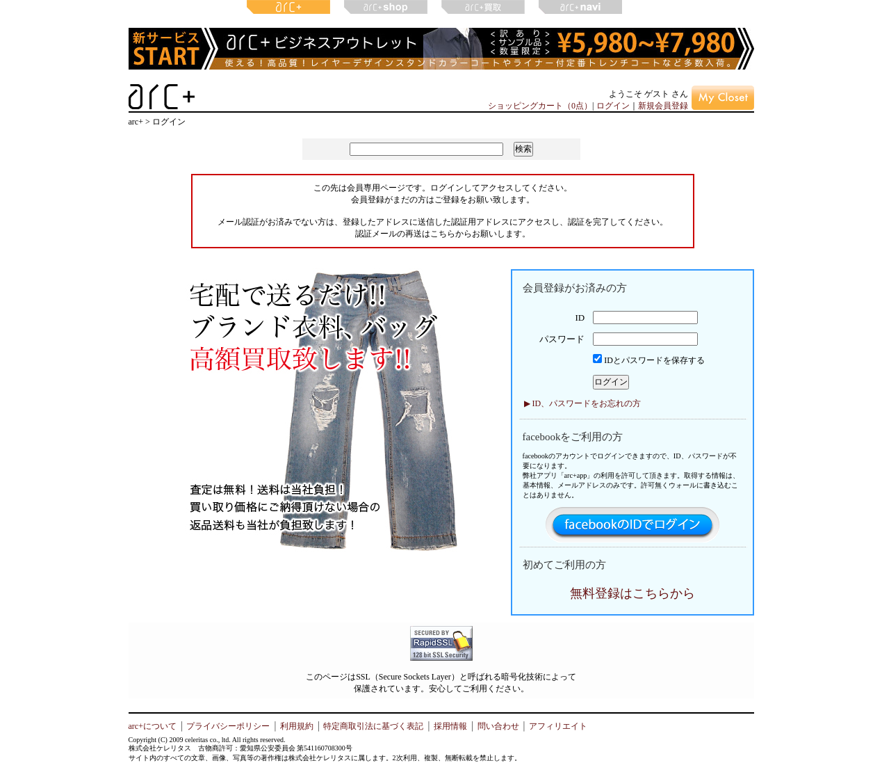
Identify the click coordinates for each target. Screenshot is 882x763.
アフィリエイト (558, 726)
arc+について (153, 726)
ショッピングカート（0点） (540, 106)
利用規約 (296, 726)
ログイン (613, 106)
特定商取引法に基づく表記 (373, 726)
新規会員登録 (663, 106)
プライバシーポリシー (228, 726)
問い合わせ (498, 726)
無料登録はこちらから (632, 593)
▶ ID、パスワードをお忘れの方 (583, 403)
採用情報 (450, 726)
